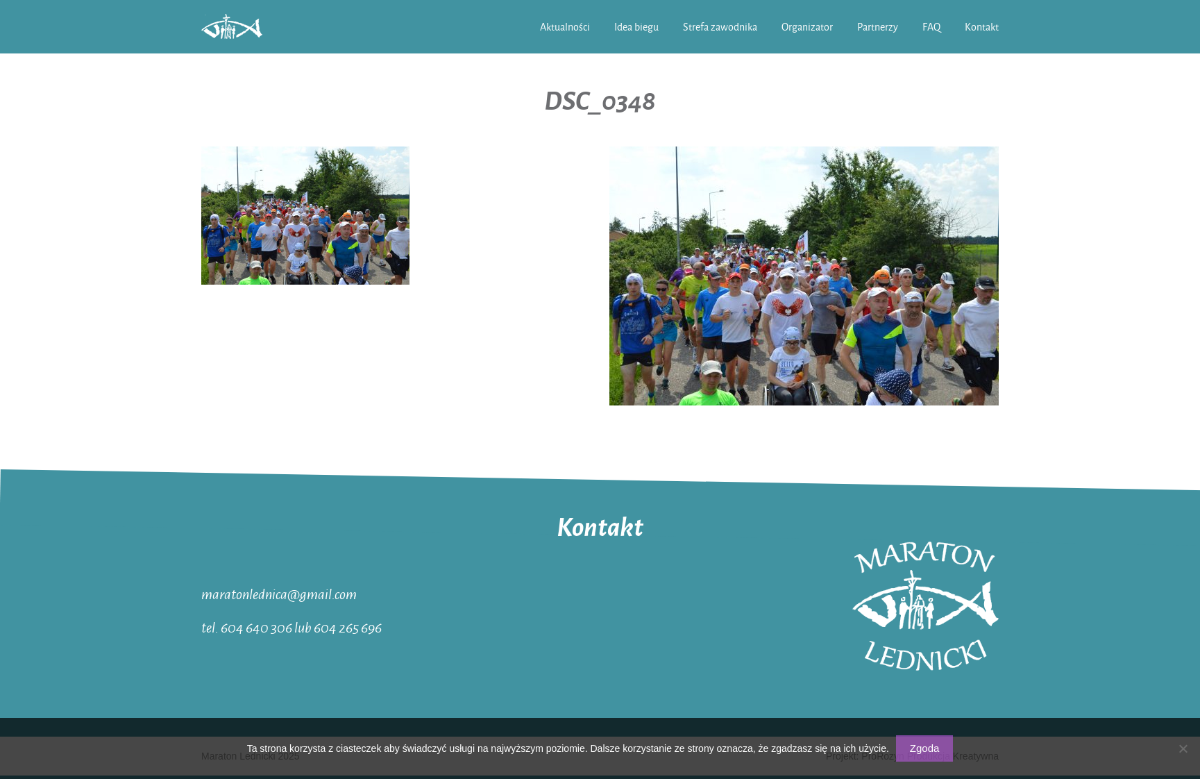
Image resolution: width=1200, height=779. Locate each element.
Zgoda (925, 748)
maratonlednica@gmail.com (279, 593)
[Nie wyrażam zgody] (1183, 748)
